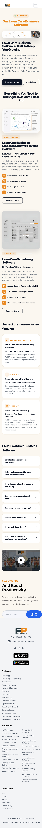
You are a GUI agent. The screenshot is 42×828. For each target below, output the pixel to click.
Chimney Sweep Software (8, 764)
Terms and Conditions (10, 822)
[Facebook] (15, 648)
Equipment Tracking (9, 704)
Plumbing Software (9, 739)
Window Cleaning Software (28, 770)
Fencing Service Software (28, 754)
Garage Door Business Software (10, 755)
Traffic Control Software (31, 749)
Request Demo (12, 82)
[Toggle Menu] (35, 5)
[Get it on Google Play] (21, 662)
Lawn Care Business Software (29, 780)
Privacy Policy (25, 822)
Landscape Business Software (29, 775)
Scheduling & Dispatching (11, 679)
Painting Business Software (28, 759)
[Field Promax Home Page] (7, 5)
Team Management (9, 701)
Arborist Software (8, 771)
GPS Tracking (7, 697)
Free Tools (6, 803)
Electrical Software (9, 746)
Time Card (6, 694)
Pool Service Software (30, 746)
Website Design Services (11, 719)
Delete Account (7, 809)
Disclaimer (36, 822)
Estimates (5, 691)
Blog (3, 793)
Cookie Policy (7, 806)
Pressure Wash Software (11, 768)
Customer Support (8, 710)
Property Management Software (10, 750)
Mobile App (6, 676)
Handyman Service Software (29, 742)
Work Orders (6, 682)
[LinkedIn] (23, 648)
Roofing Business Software (28, 764)
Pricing (4, 799)
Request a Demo (34, 614)
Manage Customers (9, 713)
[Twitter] (19, 648)
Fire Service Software (10, 733)
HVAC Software (7, 730)
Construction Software (10, 760)
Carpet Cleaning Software (28, 737)
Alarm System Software (10, 736)
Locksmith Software (9, 743)
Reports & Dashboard (10, 707)
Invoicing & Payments (9, 688)
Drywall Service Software (27, 731)
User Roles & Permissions (11, 716)
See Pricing (31, 82)
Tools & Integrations (9, 685)
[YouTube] (27, 648)
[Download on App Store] (21, 655)
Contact (5, 796)
